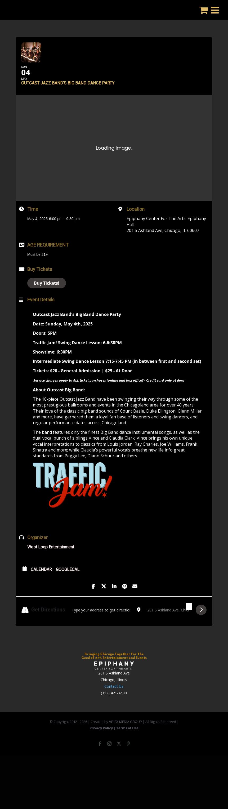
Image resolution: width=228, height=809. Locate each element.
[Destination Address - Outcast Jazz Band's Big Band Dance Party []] (168, 624)
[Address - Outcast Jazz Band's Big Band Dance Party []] (101, 624)
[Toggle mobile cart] (203, 10)
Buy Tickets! (46, 297)
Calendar (41, 583)
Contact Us (113, 700)
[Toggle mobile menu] (215, 10)
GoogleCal (67, 583)
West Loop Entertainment (50, 561)
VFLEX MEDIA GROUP (125, 735)
